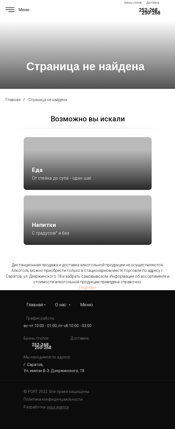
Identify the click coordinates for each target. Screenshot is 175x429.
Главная (13, 99)
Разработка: (46, 407)
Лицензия (87, 287)
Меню (86, 304)
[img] (88, 220)
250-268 (151, 13)
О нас (60, 304)
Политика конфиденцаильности (53, 399)
